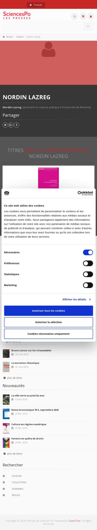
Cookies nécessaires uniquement (49, 333)
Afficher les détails (74, 299)
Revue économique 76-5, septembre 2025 (35, 409)
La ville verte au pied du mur (28, 395)
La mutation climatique (25, 362)
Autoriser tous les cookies (48, 310)
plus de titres (12, 377)
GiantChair (75, 520)
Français (36, 4)
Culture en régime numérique (28, 424)
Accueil (9, 36)
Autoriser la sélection (48, 322)
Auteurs (20, 36)
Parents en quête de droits (27, 438)
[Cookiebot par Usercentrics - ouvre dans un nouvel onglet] (77, 193)
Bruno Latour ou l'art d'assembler (31, 350)
